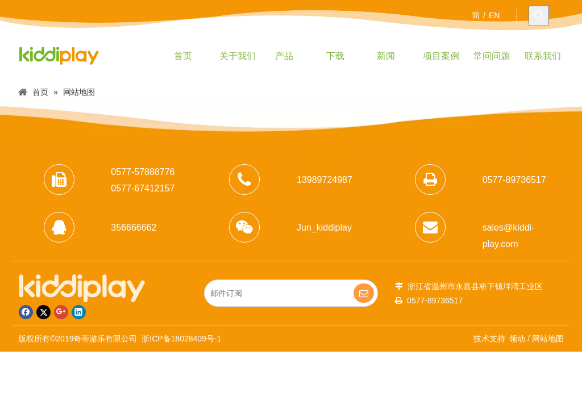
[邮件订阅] (282, 293)
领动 (517, 338)
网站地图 (548, 338)
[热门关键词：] (539, 16)
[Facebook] (26, 312)
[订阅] (364, 293)
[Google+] (61, 312)
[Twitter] (43, 312)
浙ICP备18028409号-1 (181, 338)
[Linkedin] (79, 312)
